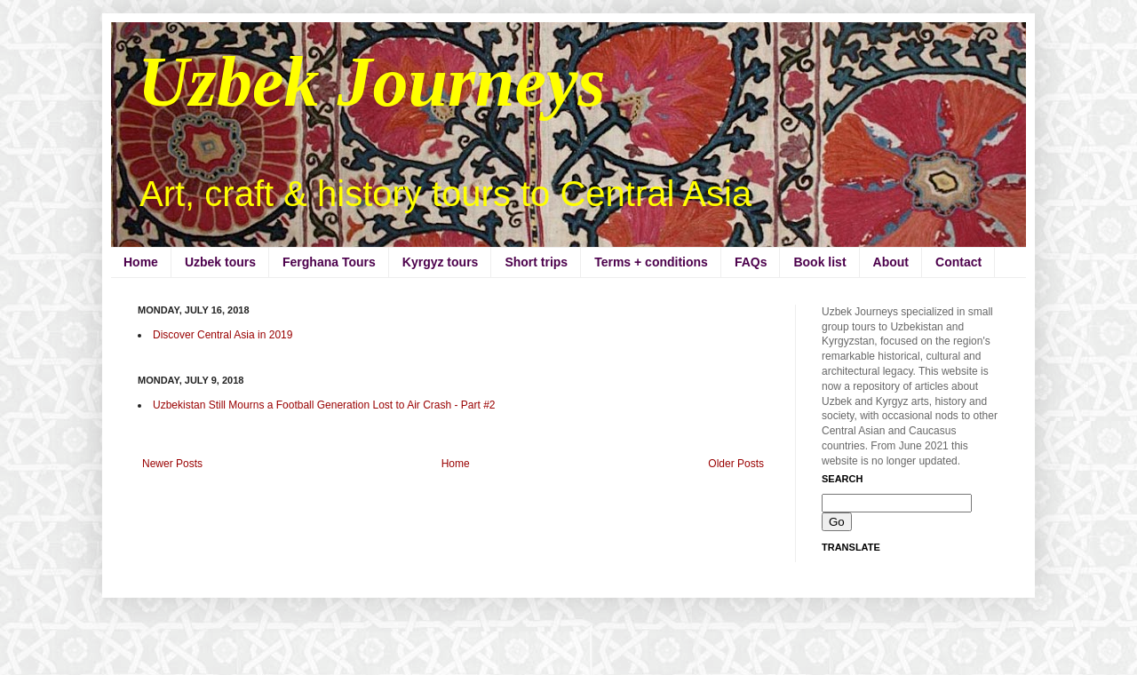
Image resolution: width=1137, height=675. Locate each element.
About (891, 262)
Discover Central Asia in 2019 (222, 335)
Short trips (536, 262)
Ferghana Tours (329, 262)
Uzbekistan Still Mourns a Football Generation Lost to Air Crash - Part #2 (324, 405)
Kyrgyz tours (440, 262)
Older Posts (736, 463)
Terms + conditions (651, 262)
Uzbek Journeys (372, 82)
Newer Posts (172, 463)
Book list (819, 262)
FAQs (751, 262)
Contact (958, 262)
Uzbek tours (220, 262)
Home (140, 262)
